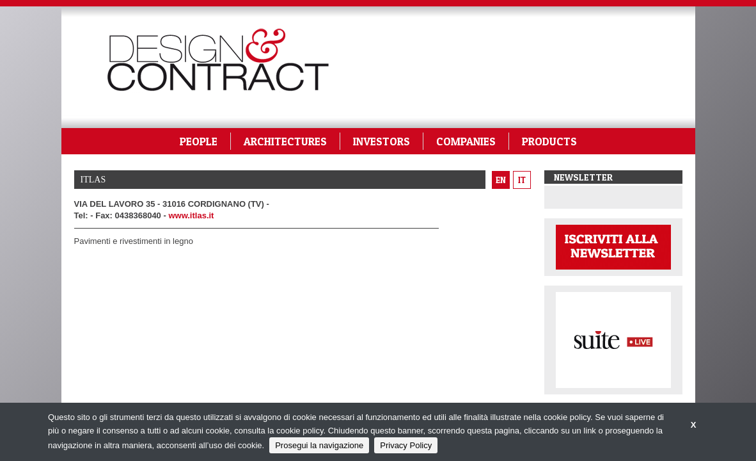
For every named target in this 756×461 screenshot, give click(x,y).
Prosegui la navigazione (319, 445)
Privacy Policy (406, 445)
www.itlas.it (191, 215)
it (522, 180)
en (501, 180)
